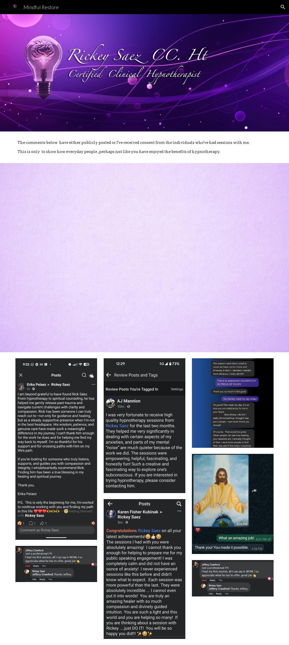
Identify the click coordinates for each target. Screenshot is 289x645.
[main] (144, 147)
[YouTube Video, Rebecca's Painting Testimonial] (211, 211)
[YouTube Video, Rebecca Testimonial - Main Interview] (78, 211)
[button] (283, 7)
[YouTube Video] (211, 303)
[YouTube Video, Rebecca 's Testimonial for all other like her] (78, 303)
